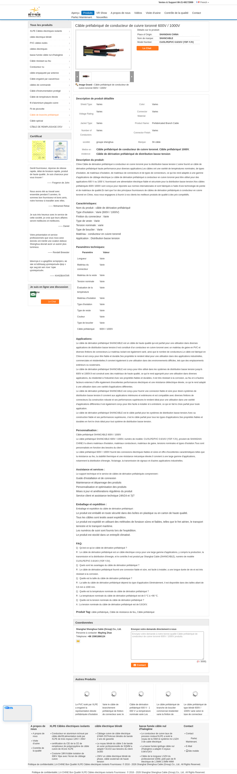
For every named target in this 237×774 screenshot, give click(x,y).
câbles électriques (38, 49)
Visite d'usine (153, 12)
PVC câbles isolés (38, 43)
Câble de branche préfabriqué (44, 115)
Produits (87, 12)
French (204, 2)
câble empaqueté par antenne (44, 73)
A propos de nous (120, 12)
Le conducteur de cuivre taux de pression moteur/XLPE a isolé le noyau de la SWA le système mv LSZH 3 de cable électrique (160, 737)
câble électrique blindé (40, 37)
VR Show (101, 12)
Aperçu (75, 12)
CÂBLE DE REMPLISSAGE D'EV (46, 127)
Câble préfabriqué (145, 612)
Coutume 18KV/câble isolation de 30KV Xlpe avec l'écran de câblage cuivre (69, 756)
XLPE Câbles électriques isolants (46, 31)
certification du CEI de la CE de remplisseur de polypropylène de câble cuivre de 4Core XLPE (70, 746)
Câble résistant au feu (40, 61)
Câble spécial (36, 121)
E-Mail (189, 746)
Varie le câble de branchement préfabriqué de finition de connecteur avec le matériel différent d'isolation (113, 712)
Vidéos (138, 12)
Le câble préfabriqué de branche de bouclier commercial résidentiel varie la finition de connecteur (168, 711)
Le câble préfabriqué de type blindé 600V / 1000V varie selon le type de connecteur (195, 709)
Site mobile (192, 751)
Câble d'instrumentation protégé (45, 91)
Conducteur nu (37, 67)
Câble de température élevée (44, 97)
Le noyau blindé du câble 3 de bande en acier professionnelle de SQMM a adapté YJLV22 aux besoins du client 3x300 (115, 747)
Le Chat (149, 48)
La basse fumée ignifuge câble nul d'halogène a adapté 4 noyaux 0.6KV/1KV (157, 749)
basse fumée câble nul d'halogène (46, 55)
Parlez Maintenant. (82, 17)
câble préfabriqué (100, 612)
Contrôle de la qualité (176, 12)
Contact (196, 12)
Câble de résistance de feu (123, 612)
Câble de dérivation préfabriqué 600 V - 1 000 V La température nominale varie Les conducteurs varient (140, 711)
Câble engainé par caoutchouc (44, 79)
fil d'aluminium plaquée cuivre (44, 103)
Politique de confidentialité (40, 764)
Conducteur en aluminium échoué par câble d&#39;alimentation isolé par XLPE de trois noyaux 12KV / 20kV (70, 736)
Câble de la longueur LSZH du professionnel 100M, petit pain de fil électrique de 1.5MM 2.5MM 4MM (158, 759)
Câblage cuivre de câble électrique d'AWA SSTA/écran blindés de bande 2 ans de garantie (115, 736)
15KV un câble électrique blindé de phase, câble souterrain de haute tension (113, 759)
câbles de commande (40, 85)
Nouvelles (101, 17)
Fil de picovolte (37, 109)
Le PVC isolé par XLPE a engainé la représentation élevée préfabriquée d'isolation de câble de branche (86, 711)
